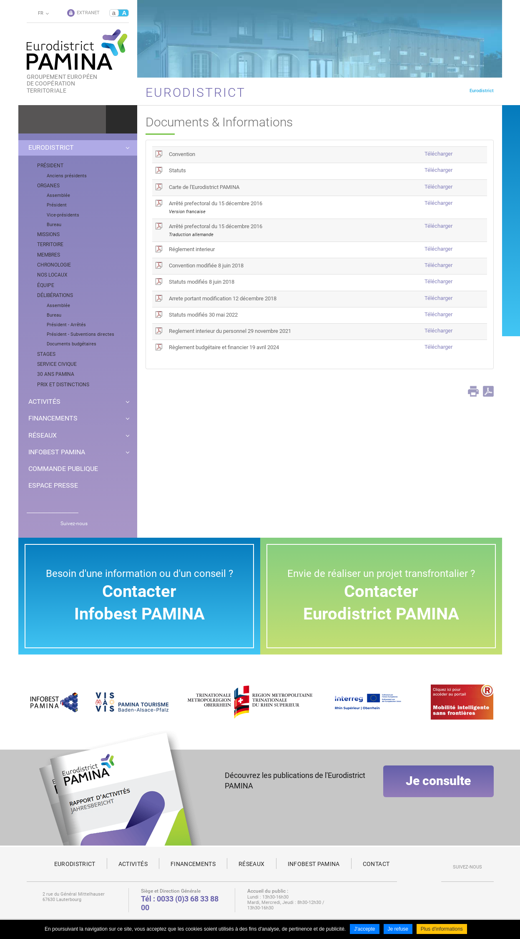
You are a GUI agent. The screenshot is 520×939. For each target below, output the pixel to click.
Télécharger (438, 154)
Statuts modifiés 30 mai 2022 (203, 315)
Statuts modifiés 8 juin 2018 (201, 282)
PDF (488, 391)
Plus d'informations (442, 930)
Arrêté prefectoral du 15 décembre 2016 (215, 203)
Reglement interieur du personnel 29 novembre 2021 (230, 331)
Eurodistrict (482, 90)
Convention (182, 154)
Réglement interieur (192, 249)
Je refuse (398, 930)
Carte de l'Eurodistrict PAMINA (204, 187)
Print (473, 391)
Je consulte (438, 785)
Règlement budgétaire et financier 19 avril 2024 (224, 347)
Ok (121, 119)
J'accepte (364, 930)
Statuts (177, 170)
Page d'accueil (449, 90)
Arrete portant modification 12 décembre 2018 (222, 298)
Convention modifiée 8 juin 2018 (206, 265)
